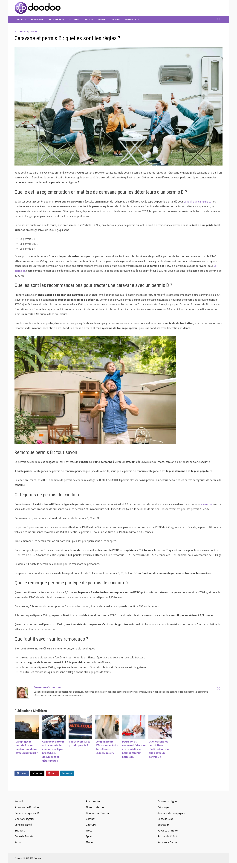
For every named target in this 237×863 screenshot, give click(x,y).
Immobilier (37, 19)
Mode (89, 842)
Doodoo (38, 858)
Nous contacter (95, 807)
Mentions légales (24, 819)
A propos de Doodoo (26, 807)
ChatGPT (91, 824)
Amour (18, 842)
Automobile (132, 19)
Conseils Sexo (165, 819)
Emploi (116, 19)
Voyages (74, 19)
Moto (89, 830)
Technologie (56, 19)
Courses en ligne (167, 801)
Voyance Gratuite (167, 830)
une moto (206, 504)
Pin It (52, 773)
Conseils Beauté (23, 836)
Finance (21, 19)
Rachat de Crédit (167, 836)
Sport (89, 836)
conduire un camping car (198, 201)
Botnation (163, 824)
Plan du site (93, 801)
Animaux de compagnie (171, 813)
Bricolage (163, 807)
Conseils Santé (23, 824)
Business (19, 830)
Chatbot (90, 819)
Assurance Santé (167, 842)
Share (21, 773)
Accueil (18, 801)
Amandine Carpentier (47, 687)
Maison (88, 19)
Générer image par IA (26, 813)
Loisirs (102, 19)
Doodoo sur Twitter (97, 813)
